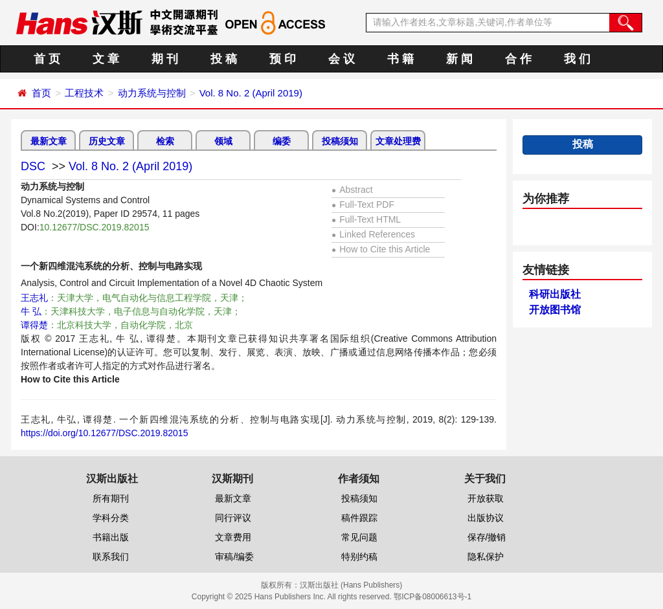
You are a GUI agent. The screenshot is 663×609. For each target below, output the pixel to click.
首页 (41, 92)
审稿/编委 (234, 556)
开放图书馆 (555, 309)
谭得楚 (34, 325)
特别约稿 (359, 556)
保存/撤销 (486, 537)
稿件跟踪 (359, 518)
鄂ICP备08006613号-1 (432, 596)
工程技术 (84, 92)
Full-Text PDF (363, 204)
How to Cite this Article (381, 249)
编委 (282, 141)
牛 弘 (31, 311)
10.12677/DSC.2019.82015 (94, 227)
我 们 (577, 58)
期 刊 (165, 58)
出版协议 (485, 518)
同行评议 (233, 518)
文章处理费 (398, 141)
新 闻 (459, 58)
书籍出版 (111, 537)
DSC (33, 166)
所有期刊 (111, 498)
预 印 (282, 58)
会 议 (341, 58)
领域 (223, 141)
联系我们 (111, 556)
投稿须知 (340, 141)
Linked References (373, 234)
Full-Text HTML (366, 219)
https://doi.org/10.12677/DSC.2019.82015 (104, 433)
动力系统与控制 (152, 92)
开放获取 (485, 498)
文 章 (106, 58)
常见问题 (359, 537)
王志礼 (34, 298)
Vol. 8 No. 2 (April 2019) (250, 92)
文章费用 (233, 537)
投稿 (582, 143)
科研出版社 (555, 294)
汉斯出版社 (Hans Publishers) (351, 585)
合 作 (518, 58)
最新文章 (48, 141)
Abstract (352, 189)
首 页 (47, 58)
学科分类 (111, 518)
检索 (165, 141)
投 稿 (223, 58)
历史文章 (107, 141)
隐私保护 (485, 556)
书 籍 (400, 58)
